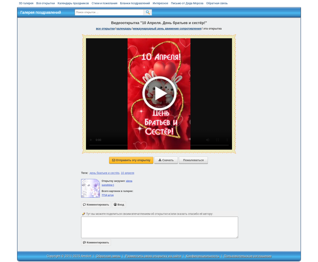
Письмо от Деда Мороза (187, 3)
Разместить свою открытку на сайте (153, 256)
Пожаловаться (193, 160)
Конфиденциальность (202, 256)
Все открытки (45, 3)
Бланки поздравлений (135, 3)
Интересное (160, 3)
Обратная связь (217, 3)
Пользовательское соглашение (247, 256)
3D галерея (26, 3)
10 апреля (127, 173)
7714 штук (108, 195)
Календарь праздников (73, 3)
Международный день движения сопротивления (167, 28)
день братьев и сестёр (104, 173)
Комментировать (96, 242)
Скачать (166, 160)
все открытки (105, 28)
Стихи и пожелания (104, 3)
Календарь (123, 28)
